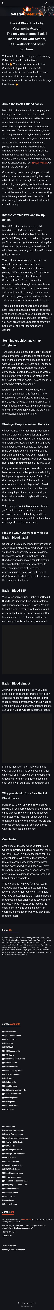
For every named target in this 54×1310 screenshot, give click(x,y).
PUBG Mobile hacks (11, 1169)
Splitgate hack (40, 162)
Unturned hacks (9, 1204)
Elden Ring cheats (10, 1098)
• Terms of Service (9, 1232)
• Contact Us (7, 1236)
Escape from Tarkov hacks (13, 1059)
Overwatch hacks (10, 1067)
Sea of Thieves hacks (11, 1094)
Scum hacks (8, 1200)
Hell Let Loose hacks (11, 1177)
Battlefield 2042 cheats (12, 1142)
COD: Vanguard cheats (12, 1150)
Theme (21, 1303)
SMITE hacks (8, 1196)
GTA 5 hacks (8, 1109)
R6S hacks (7, 1043)
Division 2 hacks (9, 1063)
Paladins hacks (9, 1082)
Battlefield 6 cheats (11, 1074)
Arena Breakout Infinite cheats (15, 1138)
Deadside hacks (9, 1086)
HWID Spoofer (8, 1102)
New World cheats (10, 1189)
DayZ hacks (7, 1078)
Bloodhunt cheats (10, 1193)
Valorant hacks (9, 1032)
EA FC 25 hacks (9, 1039)
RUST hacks (8, 1055)
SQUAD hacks (8, 1146)
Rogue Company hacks (12, 1070)
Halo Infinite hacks (10, 1161)
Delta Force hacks (10, 1105)
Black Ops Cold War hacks (13, 1154)
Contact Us (31, 1303)
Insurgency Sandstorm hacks (14, 1185)
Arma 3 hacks (8, 1126)
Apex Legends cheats (11, 1036)
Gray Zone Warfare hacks (13, 1130)
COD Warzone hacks (11, 1051)
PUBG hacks (8, 1047)
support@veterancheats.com (13, 1250)
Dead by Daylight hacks (12, 1134)
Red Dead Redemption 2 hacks (15, 1181)
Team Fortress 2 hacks (12, 1165)
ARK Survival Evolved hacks (14, 1090)
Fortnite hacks (9, 1158)
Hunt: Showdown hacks (12, 1173)
